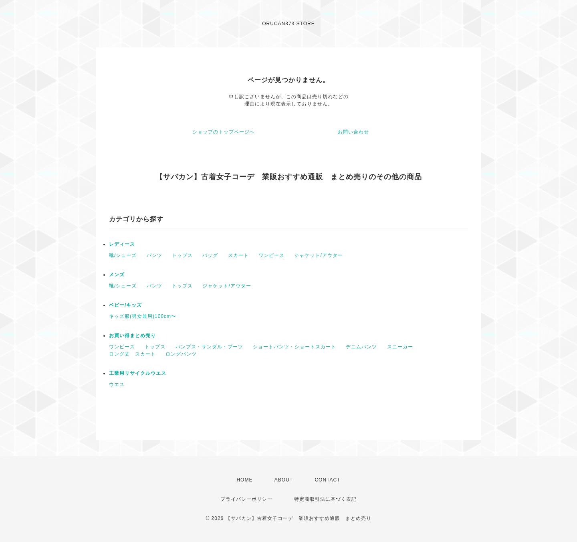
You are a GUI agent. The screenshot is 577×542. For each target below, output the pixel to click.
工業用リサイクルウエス (137, 373)
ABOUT (283, 480)
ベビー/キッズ (125, 305)
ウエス (117, 384)
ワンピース (271, 255)
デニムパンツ (361, 347)
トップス (182, 255)
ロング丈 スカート (132, 354)
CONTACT (327, 480)
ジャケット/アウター (318, 255)
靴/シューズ (123, 255)
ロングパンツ (181, 354)
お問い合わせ (353, 132)
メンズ (117, 274)
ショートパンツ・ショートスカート (294, 347)
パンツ (154, 255)
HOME (244, 480)
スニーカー (400, 347)
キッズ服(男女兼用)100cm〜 (142, 316)
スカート (238, 255)
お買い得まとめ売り (132, 335)
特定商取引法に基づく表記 (325, 499)
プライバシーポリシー (246, 499)
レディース (122, 244)
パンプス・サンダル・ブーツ (209, 347)
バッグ (210, 255)
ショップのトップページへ (223, 132)
